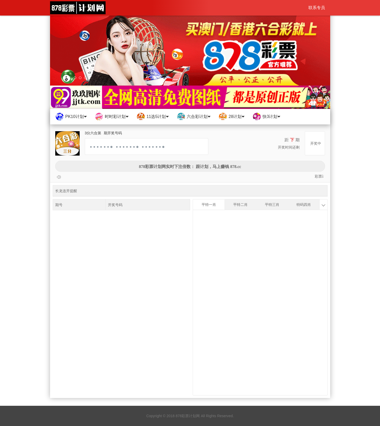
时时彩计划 (112, 116)
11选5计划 (152, 116)
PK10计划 (71, 116)
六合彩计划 (194, 116)
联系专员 (316, 7)
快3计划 (266, 116)
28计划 (231, 116)
